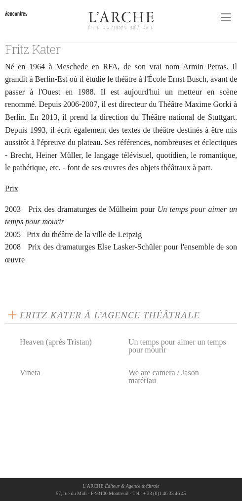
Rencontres (16, 13)
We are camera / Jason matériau (163, 376)
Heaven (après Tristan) (56, 342)
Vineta (30, 372)
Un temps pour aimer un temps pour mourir (177, 346)
